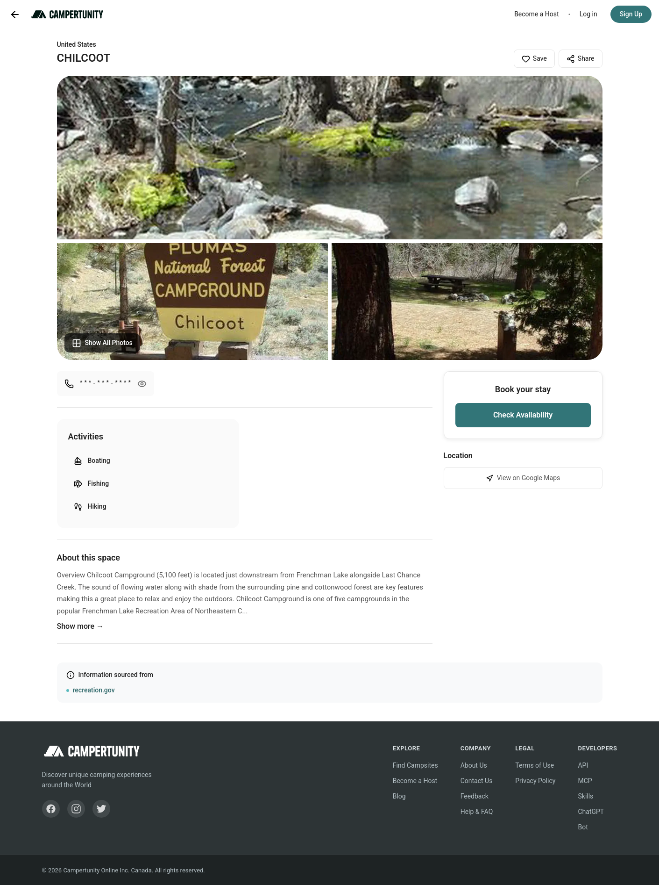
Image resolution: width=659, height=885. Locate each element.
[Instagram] (76, 809)
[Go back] (14, 14)
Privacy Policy (535, 780)
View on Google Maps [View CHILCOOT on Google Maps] (523, 478)
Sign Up (631, 14)
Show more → (80, 626)
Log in (588, 14)
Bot (583, 827)
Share (581, 59)
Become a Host (536, 14)
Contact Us (477, 780)
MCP (585, 780)
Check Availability (523, 414)
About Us (474, 765)
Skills (585, 796)
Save (534, 59)
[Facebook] (51, 809)
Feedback (475, 796)
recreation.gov (94, 690)
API (583, 765)
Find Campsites (415, 765)
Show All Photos (102, 343)
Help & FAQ (477, 811)
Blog (399, 796)
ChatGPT (591, 811)
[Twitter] (101, 809)
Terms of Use (534, 765)
